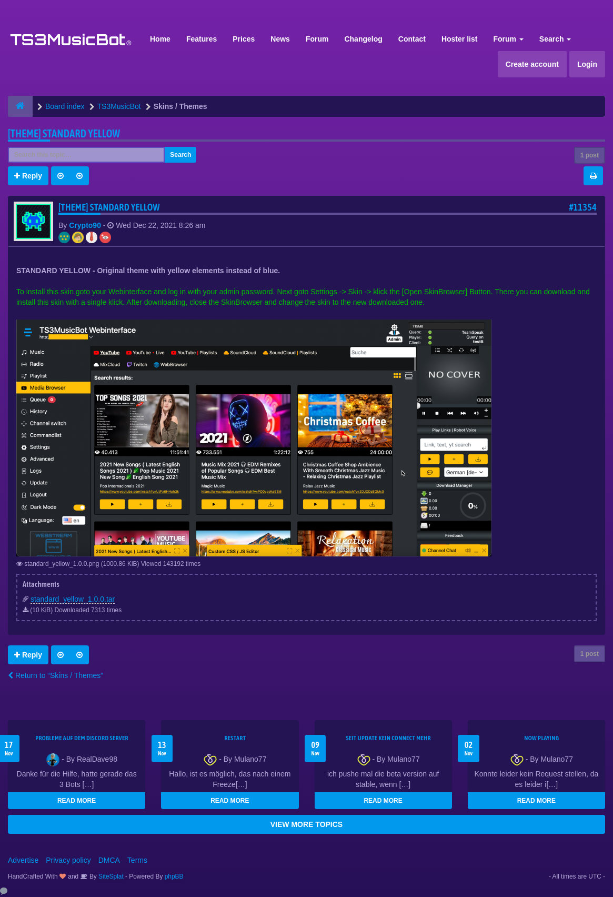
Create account (532, 64)
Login (587, 64)
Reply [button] (28, 176)
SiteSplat (110, 876)
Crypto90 (85, 225)
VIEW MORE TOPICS (306, 824)
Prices (244, 39)
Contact (412, 39)
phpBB (174, 876)
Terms (137, 860)
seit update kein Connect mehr (388, 738)
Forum (317, 39)
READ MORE (76, 800)
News (280, 39)
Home (160, 39)
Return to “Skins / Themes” (55, 675)
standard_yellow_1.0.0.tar (73, 599)
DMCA (109, 860)
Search (555, 39)
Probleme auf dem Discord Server (81, 738)
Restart (235, 738)
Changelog (363, 39)
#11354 (583, 207)
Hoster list (459, 39)
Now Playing (541, 738)
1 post (589, 155)
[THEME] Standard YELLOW (64, 133)
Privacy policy (68, 860)
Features (201, 39)
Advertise (23, 860)
